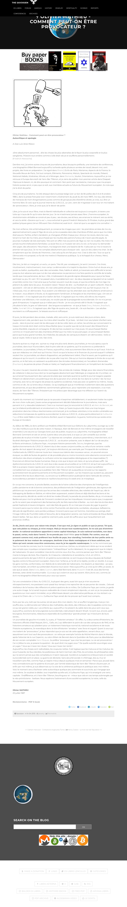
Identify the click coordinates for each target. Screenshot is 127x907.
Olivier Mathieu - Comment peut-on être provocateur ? (39, 135)
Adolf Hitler (68, 534)
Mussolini (81, 570)
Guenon (48, 570)
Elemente (69, 176)
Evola (36, 570)
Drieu (89, 305)
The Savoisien (20, 4)
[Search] (44, 827)
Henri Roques (43, 640)
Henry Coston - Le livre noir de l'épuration (85, 730)
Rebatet (96, 305)
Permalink (52, 714)
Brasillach (105, 305)
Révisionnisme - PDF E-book (26, 702)
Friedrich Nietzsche (22, 159)
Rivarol (60, 170)
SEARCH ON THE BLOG (31, 820)
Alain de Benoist (101, 405)
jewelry (40, 714)
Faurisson (17, 364)
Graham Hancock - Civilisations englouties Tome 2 (45, 730)
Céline (29, 308)
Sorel (21, 308)
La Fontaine (37, 596)
